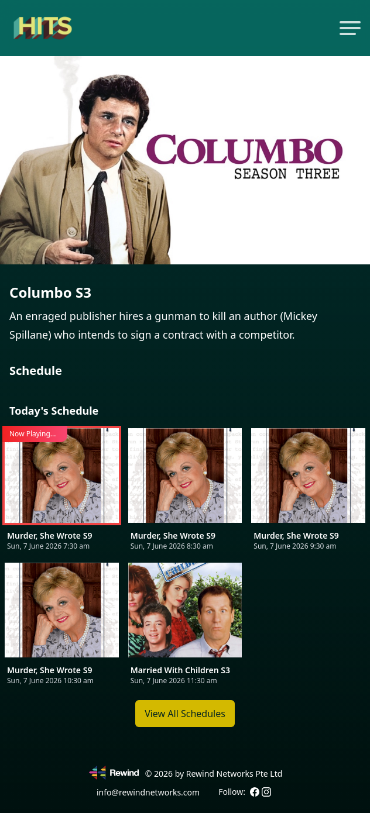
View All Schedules (185, 713)
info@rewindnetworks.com (148, 792)
